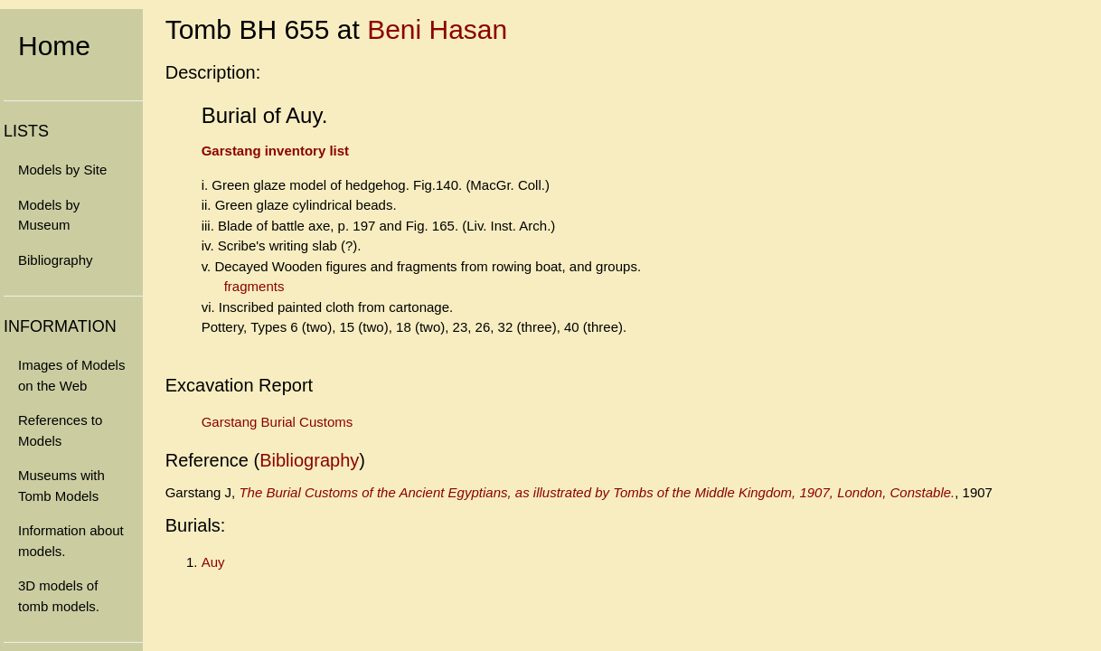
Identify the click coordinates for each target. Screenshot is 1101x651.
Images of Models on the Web (71, 375)
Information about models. (71, 541)
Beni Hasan (437, 29)
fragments (254, 286)
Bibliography (55, 260)
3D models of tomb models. (58, 596)
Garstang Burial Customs (277, 421)
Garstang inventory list (275, 150)
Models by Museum (49, 215)
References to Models (60, 430)
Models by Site (62, 169)
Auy (213, 562)
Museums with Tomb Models (61, 485)
